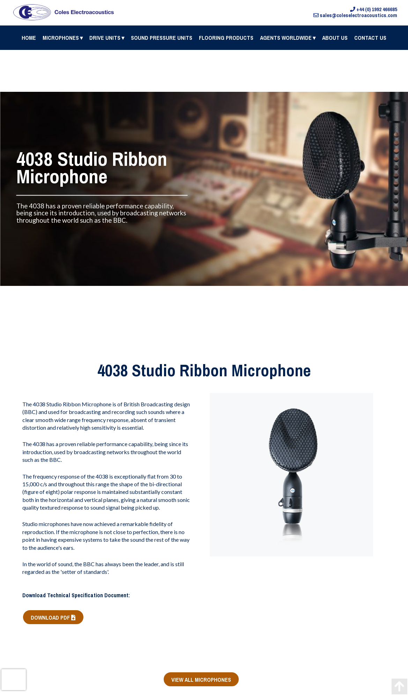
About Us (335, 38)
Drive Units (104, 38)
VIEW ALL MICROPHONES (201, 679)
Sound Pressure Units (161, 38)
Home (29, 38)
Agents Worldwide (286, 38)
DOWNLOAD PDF (53, 617)
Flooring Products (226, 38)
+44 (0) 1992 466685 (373, 10)
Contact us (370, 38)
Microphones (61, 38)
